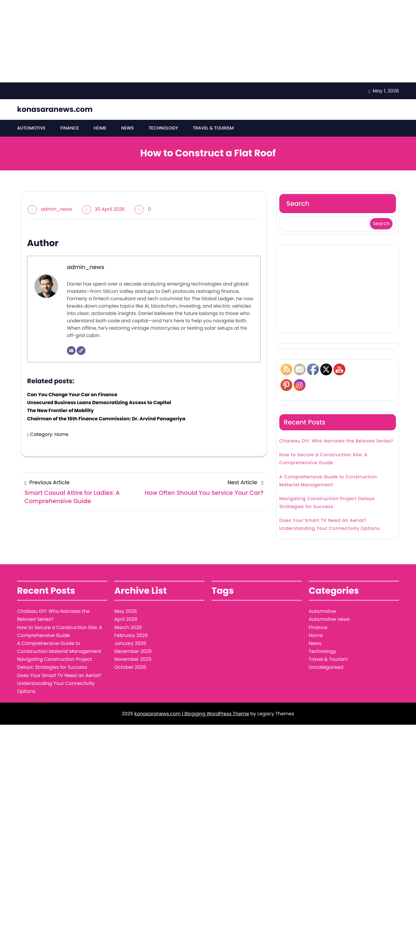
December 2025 (133, 651)
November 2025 (132, 659)
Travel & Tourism (213, 128)
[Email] (71, 350)
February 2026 (131, 635)
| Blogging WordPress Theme (215, 713)
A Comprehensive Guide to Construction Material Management (328, 481)
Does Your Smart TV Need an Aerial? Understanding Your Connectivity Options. (330, 524)
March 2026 (128, 627)
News (127, 128)
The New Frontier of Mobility (60, 410)
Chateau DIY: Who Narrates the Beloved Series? (336, 441)
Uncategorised (326, 667)
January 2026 (130, 643)
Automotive (31, 128)
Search (297, 203)
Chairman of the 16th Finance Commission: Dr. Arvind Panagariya (106, 418)
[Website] (81, 350)
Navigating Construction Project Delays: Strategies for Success (327, 503)
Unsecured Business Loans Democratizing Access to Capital (99, 402)
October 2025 (130, 667)
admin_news (56, 209)
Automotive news (329, 619)
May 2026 (125, 611)
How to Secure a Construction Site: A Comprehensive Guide (323, 459)
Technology (163, 128)
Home (100, 128)
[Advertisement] (177, 41)
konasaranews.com (55, 109)
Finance (69, 128)
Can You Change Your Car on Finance (72, 394)
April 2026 (125, 619)
